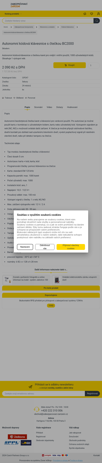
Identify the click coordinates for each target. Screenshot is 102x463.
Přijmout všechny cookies (71, 247)
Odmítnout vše (45, 247)
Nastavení (25, 247)
